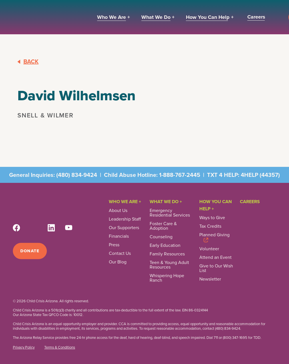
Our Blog (118, 262)
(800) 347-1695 (235, 337)
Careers (250, 201)
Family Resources (167, 254)
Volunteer (209, 249)
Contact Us (120, 253)
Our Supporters (124, 227)
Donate (29, 251)
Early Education (165, 245)
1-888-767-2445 (179, 175)
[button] (113, 17)
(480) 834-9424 (76, 175)
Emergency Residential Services (170, 212)
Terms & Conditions (59, 347)
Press (114, 245)
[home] (48, 17)
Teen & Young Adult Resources (169, 264)
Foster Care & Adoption (163, 226)
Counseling (161, 237)
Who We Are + (125, 201)
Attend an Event (215, 257)
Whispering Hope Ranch (167, 278)
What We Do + (166, 201)
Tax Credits (210, 226)
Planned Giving (214, 235)
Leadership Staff (125, 219)
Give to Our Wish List (216, 268)
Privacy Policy (24, 347)
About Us (118, 210)
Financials (119, 236)
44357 (269, 175)
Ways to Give (212, 217)
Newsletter (210, 279)
